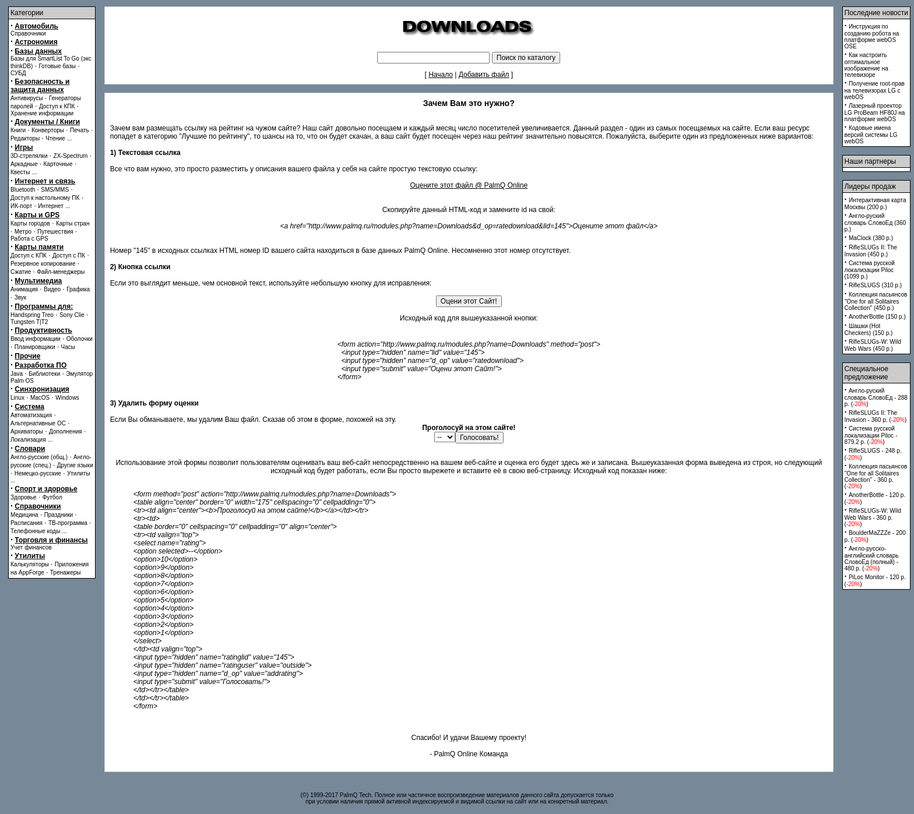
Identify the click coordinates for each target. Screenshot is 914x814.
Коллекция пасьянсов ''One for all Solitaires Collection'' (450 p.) (876, 301)
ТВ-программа (67, 523)
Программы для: (44, 306)
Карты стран (73, 223)
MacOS (40, 397)
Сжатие (20, 272)
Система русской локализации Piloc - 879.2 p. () (871, 435)
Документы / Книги (47, 122)
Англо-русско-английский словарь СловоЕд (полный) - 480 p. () (872, 558)
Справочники (28, 33)
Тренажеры (65, 572)
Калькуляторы (29, 564)
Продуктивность (43, 330)
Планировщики (35, 347)
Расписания (26, 523)
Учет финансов (31, 547)
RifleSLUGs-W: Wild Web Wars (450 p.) (873, 345)
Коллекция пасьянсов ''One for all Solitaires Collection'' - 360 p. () (876, 476)
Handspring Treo (32, 315)
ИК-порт (21, 206)
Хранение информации (41, 113)
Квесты (20, 172)
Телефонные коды (35, 531)
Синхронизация (42, 389)
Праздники (58, 515)
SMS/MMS (55, 189)
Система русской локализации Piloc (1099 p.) (870, 270)
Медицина (24, 515)
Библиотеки (44, 374)
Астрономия (36, 42)
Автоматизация (31, 415)
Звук (21, 297)
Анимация (24, 289)
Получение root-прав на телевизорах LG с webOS (875, 90)
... (69, 138)
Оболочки (79, 339)
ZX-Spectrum (71, 156)
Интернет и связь (45, 181)
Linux (17, 397)
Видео (52, 289)
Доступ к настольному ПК (44, 198)
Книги (18, 130)
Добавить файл (484, 75)
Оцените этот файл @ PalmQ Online (469, 185)
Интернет (51, 206)
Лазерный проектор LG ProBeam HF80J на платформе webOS (875, 112)
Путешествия (55, 231)
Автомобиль (36, 26)
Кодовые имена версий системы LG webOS (871, 135)
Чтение (55, 138)
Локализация (28, 439)
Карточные (58, 164)
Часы (68, 347)
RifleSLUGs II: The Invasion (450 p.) (871, 251)
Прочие (27, 356)
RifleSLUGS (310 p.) (875, 285)
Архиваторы (26, 431)
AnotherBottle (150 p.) (877, 316)
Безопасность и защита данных (39, 85)
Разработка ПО (40, 365)
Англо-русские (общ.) (39, 457)
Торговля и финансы (51, 540)
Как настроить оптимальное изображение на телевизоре (866, 65)
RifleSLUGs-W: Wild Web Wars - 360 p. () (873, 517)
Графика (78, 289)
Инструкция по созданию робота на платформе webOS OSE (872, 36)
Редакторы (25, 138)
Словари (30, 449)
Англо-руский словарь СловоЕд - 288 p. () (876, 397)
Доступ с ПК (68, 255)
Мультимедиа (38, 281)
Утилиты (78, 473)
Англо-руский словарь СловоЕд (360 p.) (875, 222)
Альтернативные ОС (38, 423)
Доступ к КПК (57, 106)
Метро (23, 231)
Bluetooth (22, 189)
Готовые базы (57, 66)
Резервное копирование (43, 263)
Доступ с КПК (28, 255)
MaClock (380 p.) (871, 238)
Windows (67, 397)
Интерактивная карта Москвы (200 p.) (875, 203)
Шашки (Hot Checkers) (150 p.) (869, 329)
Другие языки (75, 465)
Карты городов (30, 223)
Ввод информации (35, 339)
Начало (440, 75)
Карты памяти (39, 247)
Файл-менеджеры (61, 272)
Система (29, 407)
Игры (24, 147)
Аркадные (24, 164)
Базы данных (38, 51)
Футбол (52, 497)
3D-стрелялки (29, 156)
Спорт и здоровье (46, 489)
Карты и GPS (37, 215)
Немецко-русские (38, 473)
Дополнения (65, 431)
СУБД (18, 73)
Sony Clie (72, 315)
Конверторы (47, 130)
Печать (79, 130)
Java (16, 374)
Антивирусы (26, 98)
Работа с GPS (29, 238)
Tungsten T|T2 (29, 322)
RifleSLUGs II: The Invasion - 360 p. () (876, 416)
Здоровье (23, 497)
